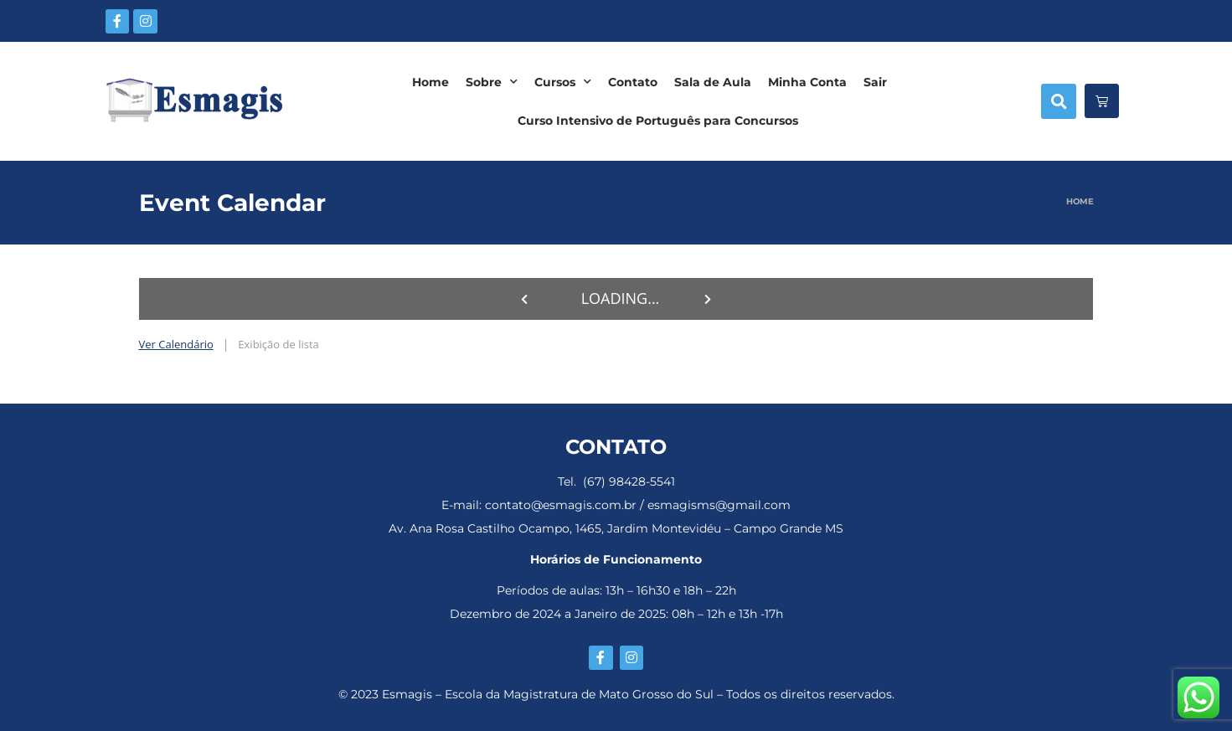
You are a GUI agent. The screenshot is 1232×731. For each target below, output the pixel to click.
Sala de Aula (712, 82)
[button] (1058, 101)
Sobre (492, 82)
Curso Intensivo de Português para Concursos (658, 120)
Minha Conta (807, 82)
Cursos (562, 82)
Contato (632, 82)
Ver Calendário (176, 344)
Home (430, 82)
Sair (875, 82)
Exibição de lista (278, 344)
